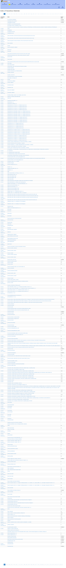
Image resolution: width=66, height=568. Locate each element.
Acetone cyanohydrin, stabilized (12, 47)
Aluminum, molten (10, 282)
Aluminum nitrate (10, 264)
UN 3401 (2, 177)
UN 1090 (2, 45)
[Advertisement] (33, 555)
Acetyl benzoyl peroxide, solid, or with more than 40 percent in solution (18, 55)
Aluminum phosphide (11, 268)
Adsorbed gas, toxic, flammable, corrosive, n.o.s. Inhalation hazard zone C (19, 114)
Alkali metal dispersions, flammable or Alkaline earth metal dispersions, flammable (20, 180)
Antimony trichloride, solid (11, 464)
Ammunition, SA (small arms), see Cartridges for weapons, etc (17, 384)
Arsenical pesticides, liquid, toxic (12, 501)
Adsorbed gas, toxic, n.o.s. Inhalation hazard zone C (16, 126)
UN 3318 (2, 302)
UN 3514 (2, 117)
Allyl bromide (9, 213)
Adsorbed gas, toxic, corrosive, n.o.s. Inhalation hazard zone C (17, 108)
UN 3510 (2, 100)
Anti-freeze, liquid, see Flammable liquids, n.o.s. (15, 437)
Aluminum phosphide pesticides (12, 270)
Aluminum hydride (10, 262)
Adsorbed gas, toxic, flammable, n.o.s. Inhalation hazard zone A (17, 117)
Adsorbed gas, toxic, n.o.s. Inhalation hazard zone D (16, 127)
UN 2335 (2, 222)
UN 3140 (2, 191)
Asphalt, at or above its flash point (13, 528)
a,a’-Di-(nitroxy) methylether (12, 19)
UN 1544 (2, 192)
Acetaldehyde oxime (11, 33)
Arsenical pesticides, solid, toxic (12, 504)
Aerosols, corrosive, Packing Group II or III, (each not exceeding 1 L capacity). (19, 141)
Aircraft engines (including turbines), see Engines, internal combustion (18, 155)
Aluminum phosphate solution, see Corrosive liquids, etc (16, 266)
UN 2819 (2, 404)
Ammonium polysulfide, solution (12, 360)
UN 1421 (2, 174)
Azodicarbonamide (10, 543)
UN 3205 (2, 185)
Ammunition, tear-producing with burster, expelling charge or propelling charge (20, 394)
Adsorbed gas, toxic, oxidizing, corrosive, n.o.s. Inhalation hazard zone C (19, 132)
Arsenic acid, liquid (10, 473)
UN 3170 (2, 281)
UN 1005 (2, 303)
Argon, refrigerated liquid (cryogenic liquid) (14, 469)
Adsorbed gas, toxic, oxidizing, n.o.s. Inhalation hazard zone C (17, 138)
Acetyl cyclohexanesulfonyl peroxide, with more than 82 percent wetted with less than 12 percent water (23, 61)
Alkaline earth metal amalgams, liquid (13, 188)
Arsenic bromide (10, 478)
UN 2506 (2, 326)
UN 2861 (2, 362)
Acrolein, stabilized (10, 82)
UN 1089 (2, 30)
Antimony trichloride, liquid (12, 461)
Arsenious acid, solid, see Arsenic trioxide (14, 505)
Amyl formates (10, 410)
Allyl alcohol (9, 210)
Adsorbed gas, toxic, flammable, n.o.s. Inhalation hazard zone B (17, 118)
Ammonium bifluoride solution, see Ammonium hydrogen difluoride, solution (19, 308)
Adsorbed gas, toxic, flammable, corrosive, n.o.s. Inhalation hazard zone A (19, 111)
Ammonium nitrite (10, 348)
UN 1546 (2, 305)
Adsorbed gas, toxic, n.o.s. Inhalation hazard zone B (16, 124)
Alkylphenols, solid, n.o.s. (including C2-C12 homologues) (16, 203)
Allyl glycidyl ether (10, 225)
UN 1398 (2, 279)
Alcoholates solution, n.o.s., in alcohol (13, 161)
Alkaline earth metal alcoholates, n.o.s (13, 185)
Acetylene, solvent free (11, 74)
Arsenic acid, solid (10, 476)
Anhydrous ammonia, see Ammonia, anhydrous (15, 422)
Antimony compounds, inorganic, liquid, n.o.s (14, 440)
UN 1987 (2, 166)
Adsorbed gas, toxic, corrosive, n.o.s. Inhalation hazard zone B (17, 106)
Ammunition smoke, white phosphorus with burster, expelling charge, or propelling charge (21, 367)
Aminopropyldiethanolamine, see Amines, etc (14, 295)
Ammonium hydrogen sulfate (12, 326)
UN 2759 (2, 504)
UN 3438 (2, 238)
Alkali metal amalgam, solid (12, 177)
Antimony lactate (10, 444)
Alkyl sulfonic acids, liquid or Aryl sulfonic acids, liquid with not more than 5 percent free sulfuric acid (23, 195)
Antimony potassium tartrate (12, 453)
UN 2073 (2, 300)
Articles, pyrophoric (10, 517)
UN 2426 (2, 341)
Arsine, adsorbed (10, 511)
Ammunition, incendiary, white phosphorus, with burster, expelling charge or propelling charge (22, 378)
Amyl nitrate (9, 414)
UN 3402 (2, 189)
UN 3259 (2, 291)
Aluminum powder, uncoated (12, 275)
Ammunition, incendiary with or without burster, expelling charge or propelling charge (20, 375)
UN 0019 (2, 394)
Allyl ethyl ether (10, 222)
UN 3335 (2, 534)
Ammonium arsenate (11, 305)
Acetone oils (9, 49)
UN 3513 (2, 103)
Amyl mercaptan (10, 411)
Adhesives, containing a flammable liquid (14, 96)
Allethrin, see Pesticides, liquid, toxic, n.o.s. (14, 207)
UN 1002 (2, 150)
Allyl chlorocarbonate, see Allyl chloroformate (14, 218)
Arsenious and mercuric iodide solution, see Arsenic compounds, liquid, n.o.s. (19, 507)
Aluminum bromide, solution (12, 250)
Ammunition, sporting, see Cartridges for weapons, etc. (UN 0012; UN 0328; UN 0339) (21, 393)
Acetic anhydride (10, 43)
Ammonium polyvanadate (11, 362)
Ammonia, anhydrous (11, 303)
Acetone (9, 45)
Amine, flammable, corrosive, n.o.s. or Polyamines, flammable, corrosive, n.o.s (20, 286)
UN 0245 (2, 367)
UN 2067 (2, 338)
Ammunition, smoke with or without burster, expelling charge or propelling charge (20, 390)
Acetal (8, 28)
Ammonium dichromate (11, 314)
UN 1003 (2, 152)
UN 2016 (2, 400)
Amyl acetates (10, 402)
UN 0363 (2, 381)
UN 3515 (2, 135)
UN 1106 (2, 418)
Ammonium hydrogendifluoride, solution (14, 330)
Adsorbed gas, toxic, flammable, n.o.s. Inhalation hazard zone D (17, 121)
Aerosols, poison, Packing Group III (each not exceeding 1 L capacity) (18, 147)
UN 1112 (2, 414)
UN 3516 (2, 106)
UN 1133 (2, 96)
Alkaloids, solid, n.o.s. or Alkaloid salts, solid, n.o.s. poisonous (17, 192)
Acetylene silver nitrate (11, 69)
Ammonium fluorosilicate (11, 322)
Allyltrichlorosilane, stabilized (12, 234)
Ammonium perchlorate (11, 350)
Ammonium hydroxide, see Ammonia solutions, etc (15, 334)
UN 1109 (2, 410)
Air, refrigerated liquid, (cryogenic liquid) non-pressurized (16, 153)
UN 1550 (2, 444)
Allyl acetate (9, 209)
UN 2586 (2, 195)
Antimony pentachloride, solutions (13, 448)
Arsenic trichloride (10, 491)
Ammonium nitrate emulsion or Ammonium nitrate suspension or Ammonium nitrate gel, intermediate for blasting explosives (26, 340)
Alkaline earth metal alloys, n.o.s (12, 186)
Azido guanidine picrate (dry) (12, 537)
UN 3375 (2, 340)
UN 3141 (2, 440)
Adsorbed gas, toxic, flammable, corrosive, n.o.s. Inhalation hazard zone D (19, 115)
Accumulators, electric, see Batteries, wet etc (14, 25)
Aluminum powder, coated (11, 273)
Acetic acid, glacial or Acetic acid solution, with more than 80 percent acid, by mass (20, 40)
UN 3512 (2, 123)
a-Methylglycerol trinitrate (11, 22)
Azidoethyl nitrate (10, 542)
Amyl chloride (10, 407)
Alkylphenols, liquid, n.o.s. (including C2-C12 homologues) (16, 201)
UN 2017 (2, 396)
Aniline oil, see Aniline (11, 429)
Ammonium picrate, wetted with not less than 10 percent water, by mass (19, 358)
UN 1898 (2, 63)
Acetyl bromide (10, 56)
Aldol (8, 171)
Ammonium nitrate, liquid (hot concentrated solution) (16, 341)
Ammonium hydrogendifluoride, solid (13, 328)
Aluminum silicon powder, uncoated (13, 279)
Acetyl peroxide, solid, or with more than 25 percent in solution (17, 66)
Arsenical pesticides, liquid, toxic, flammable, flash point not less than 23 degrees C (20, 502)
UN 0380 (2, 517)
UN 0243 (2, 378)
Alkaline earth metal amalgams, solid (13, 189)
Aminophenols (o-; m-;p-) (11, 292)
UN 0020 (2, 399)
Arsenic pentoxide (10, 487)
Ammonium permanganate (12, 352)
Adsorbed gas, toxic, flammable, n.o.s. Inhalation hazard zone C (17, 120)
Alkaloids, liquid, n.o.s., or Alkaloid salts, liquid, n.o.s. (16, 191)
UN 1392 (2, 188)
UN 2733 (2, 286)
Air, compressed (10, 150)
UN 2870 (2, 246)
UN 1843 (2, 318)
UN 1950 (2, 141)
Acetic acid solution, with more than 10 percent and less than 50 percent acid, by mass (21, 38)
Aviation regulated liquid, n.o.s (12, 533)
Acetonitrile (9, 51)
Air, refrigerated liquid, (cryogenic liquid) (14, 152)
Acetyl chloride (10, 59)
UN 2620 (2, 406)
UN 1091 (2, 49)
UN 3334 (2, 533)
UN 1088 (2, 28)
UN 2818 (2, 360)
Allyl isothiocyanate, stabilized (12, 229)
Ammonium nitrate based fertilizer (13, 338)
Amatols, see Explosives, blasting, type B (14, 285)
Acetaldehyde (10, 30)
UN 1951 (2, 469)
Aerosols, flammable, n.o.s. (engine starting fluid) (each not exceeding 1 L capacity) (20, 144)
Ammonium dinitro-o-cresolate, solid (13, 318)
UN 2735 (2, 289)
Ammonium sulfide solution (12, 365)
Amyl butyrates (10, 406)
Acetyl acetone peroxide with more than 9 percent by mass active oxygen (19, 53)
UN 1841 (2, 31)
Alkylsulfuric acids (10, 206)
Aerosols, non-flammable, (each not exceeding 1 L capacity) (17, 146)
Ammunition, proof (10, 381)
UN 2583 (2, 199)
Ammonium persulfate (11, 354)
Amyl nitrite (9, 415)
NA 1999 (2, 528)
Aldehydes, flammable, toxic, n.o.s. (13, 168)
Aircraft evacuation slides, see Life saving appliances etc (16, 156)
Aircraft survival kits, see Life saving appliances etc (15, 159)
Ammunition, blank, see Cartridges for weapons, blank (16, 369)
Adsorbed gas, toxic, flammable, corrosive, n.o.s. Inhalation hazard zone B (19, 112)
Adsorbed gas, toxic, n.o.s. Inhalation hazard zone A (16, 123)
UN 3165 (2, 158)
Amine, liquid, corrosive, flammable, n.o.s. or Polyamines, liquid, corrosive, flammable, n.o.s (22, 288)
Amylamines (9, 418)
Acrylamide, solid (10, 87)
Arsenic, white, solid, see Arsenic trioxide (14, 496)
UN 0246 (2, 391)
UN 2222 (2, 433)
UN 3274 (2, 161)
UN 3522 (2, 511)
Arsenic (9, 471)
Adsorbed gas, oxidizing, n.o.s (12, 103)
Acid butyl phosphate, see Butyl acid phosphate (15, 76)
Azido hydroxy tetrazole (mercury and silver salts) (15, 539)
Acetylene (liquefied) (11, 67)
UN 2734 (2, 288)
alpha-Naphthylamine (11, 241)
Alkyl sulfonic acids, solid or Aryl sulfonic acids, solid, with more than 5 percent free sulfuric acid (22, 199)
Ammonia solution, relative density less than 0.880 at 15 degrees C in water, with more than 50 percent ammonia (25, 302)
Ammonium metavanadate (12, 336)
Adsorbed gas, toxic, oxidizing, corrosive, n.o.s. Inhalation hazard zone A (19, 129)
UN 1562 (2, 498)
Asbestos (9, 520)
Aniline (9, 425)
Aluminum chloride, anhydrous (12, 254)
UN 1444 (2, 354)
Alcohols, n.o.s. (10, 166)
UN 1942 (2, 345)
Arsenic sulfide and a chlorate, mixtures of (14, 490)
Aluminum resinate (10, 278)
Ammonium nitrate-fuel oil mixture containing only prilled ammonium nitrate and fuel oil (21, 347)
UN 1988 (2, 168)
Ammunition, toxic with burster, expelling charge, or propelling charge (18, 399)
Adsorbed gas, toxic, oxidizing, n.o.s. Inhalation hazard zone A (17, 135)
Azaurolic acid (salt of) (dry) (12, 536)
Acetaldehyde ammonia (11, 31)
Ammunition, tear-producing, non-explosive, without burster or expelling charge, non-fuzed (21, 396)
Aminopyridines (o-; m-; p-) (12, 296)
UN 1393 (2, 186)
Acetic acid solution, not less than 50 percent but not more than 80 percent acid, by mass (21, 35)
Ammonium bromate (11, 311)
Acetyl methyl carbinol (11, 64)
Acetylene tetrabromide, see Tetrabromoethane (15, 70)
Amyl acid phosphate (11, 404)
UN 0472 (2, 514)
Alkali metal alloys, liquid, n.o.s (12, 174)
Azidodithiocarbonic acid (11, 540)
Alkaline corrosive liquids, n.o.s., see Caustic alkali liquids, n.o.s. (17, 183)
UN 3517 (2, 111)
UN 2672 (2, 299)
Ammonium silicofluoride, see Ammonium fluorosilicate (16, 363)
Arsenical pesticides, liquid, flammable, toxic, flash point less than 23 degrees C (20, 499)
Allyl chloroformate (10, 219)
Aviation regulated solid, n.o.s (12, 534)
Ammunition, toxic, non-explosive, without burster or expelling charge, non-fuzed (20, 400)
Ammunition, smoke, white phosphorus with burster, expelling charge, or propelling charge (21, 391)
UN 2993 (2, 502)
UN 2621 (2, 64)
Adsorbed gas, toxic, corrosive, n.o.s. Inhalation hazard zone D (17, 109)
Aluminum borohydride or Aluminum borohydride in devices (17, 246)
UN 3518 (2, 129)
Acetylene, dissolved (11, 72)
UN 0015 (2, 390)
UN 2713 (2, 79)
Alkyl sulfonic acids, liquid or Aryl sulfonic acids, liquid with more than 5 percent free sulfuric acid (22, 194)
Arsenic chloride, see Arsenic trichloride (14, 481)
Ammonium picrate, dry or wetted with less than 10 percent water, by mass (19, 355)
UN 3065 (2, 162)
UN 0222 (2, 343)
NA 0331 (2, 347)
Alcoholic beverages (11, 162)
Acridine (9, 79)
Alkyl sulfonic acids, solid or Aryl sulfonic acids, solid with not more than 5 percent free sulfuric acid (23, 197)
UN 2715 (2, 278)
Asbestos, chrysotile (11, 524)
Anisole (9, 433)
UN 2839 (2, 171)
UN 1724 (2, 234)
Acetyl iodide (9, 63)
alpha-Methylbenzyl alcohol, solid (13, 238)
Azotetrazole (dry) (10, 546)
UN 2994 (2, 501)
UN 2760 (2, 499)
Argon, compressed (11, 468)
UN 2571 (2, 206)
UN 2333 (2, 209)
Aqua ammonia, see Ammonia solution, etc (14, 466)
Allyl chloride (9, 215)
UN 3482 (2, 180)
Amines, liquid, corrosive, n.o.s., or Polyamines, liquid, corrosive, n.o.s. (18, 289)
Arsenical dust (10, 498)
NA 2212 (2, 520)
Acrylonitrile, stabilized (11, 92)
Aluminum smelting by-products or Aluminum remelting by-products (18, 281)
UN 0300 (2, 375)
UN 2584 (2, 194)
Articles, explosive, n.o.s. (11, 514)
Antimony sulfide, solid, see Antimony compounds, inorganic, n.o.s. (18, 460)
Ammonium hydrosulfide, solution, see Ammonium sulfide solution (18, 333)
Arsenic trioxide (10, 494)
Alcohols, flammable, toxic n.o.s (12, 164)
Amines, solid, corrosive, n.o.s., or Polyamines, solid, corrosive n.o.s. (18, 291)
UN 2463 (2, 262)
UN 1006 (2, 468)
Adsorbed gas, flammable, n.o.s (12, 100)
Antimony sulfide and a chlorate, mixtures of (14, 458)
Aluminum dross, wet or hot (12, 259)
